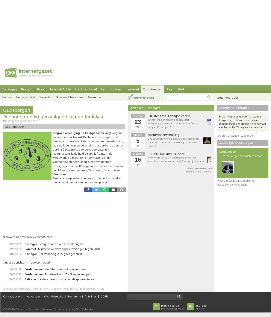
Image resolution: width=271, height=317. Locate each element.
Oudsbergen (152, 89)
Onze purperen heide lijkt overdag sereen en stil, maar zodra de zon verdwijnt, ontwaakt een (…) (173, 142)
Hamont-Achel (59, 89)
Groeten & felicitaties (69, 97)
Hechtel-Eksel (86, 89)
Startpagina (24, 288)
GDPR (104, 296)
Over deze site (53, 296)
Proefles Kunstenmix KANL (166, 154)
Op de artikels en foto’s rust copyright (51, 309)
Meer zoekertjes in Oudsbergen (236, 181)
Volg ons (201, 307)
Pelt (181, 89)
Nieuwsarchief (25, 97)
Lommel (132, 89)
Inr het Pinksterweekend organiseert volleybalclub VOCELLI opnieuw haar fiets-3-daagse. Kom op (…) (173, 123)
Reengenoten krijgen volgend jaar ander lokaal (53, 117)
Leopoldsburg (111, 89)
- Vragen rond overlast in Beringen (54, 244)
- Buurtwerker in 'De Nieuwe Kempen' (58, 274)
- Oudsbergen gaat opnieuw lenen (56, 269)
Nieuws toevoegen (143, 97)
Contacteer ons (13, 296)
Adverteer (33, 296)
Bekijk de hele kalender (199, 171)
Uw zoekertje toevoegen (232, 184)
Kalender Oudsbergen (145, 108)
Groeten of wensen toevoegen (235, 135)
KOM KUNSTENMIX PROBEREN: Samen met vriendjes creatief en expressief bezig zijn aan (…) (176, 159)
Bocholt (27, 89)
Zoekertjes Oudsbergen (236, 142)
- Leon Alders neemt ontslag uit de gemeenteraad (60, 279)
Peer (170, 89)
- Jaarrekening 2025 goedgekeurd (53, 254)
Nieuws (7, 97)
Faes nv (22, 309)
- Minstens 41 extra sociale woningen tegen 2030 (62, 249)
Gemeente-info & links (82, 296)
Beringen (9, 89)
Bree (40, 89)
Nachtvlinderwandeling (163, 135)
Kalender (45, 97)
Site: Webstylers (85, 309)
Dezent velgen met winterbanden (242, 156)
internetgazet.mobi (172, 307)
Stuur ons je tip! (228, 97)
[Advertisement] (84, 30)
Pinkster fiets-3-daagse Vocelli (169, 116)
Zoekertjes (95, 97)
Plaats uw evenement (200, 168)
